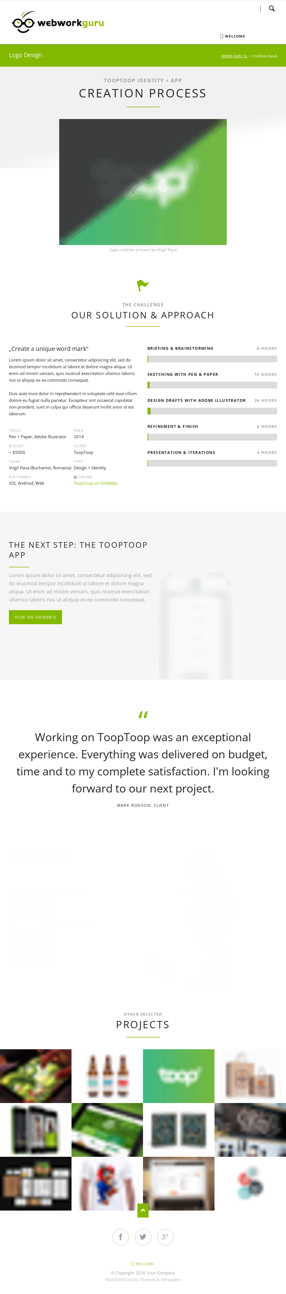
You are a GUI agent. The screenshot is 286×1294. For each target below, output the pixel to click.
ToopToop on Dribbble (95, 483)
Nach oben (143, 1211)
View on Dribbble (35, 617)
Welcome (145, 1264)
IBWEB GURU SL (234, 56)
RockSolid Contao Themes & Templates (143, 1279)
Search (271, 8)
